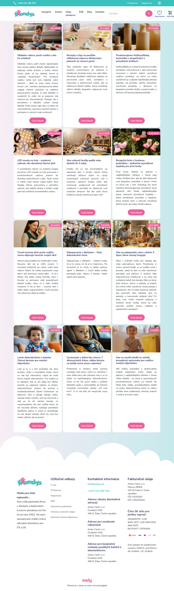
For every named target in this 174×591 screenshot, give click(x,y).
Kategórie (46, 11)
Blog (89, 11)
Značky (58, 11)
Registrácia (147, 3)
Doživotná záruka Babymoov (64, 517)
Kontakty (99, 11)
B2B (81, 11)
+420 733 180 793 (25, 3)
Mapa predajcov (70, 13)
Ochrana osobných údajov (63, 511)
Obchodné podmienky (61, 506)
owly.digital (101, 585)
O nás (53, 484)
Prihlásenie (132, 3)
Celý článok (38, 120)
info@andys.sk (96, 484)
